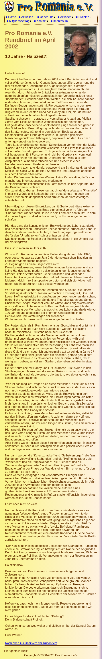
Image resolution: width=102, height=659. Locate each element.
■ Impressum (59, 21)
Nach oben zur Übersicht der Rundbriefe (31, 643)
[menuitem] (11, 17)
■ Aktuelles (26, 17)
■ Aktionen (65, 17)
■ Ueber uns (45, 17)
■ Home (11, 17)
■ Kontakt (40, 21)
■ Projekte (82, 17)
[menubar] (51, 19)
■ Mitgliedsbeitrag (18, 21)
